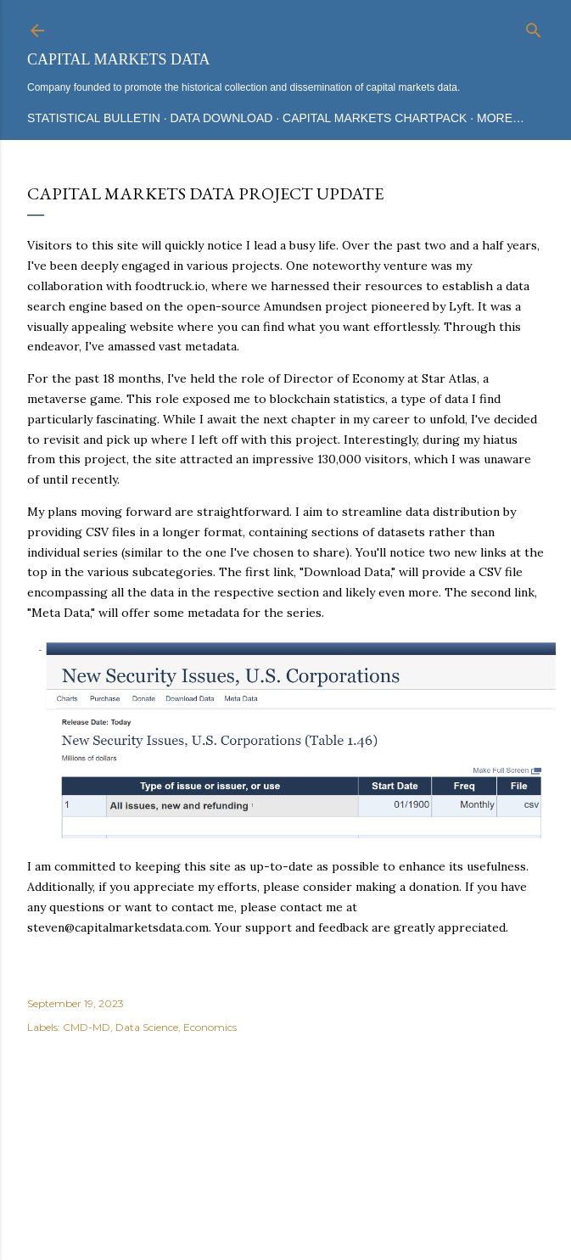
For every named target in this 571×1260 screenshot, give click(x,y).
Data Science (146, 1027)
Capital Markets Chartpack (375, 118)
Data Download (222, 118)
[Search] (533, 26)
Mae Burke (331, 1183)
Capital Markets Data (118, 59)
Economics (210, 1027)
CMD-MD (86, 1027)
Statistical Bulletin (93, 118)
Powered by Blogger (286, 1151)
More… (500, 118)
